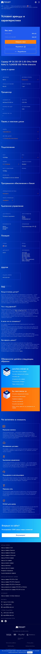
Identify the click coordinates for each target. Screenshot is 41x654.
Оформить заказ (21, 42)
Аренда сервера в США (7, 548)
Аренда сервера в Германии (8, 550)
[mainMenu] (39, 2)
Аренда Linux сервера (6, 560)
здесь (21, 351)
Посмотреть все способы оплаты (20, 631)
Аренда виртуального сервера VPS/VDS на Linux (13, 589)
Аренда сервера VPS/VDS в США (9, 579)
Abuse (30, 649)
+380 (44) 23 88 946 (8, 613)
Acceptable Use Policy (11, 649)
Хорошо (30, 652)
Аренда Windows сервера (7, 558)
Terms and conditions (11, 643)
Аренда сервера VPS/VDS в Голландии (10, 584)
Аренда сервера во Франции (8, 553)
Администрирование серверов (8, 573)
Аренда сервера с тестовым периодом (10, 596)
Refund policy (11, 646)
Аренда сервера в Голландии (8, 555)
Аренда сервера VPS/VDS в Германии (10, 582)
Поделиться (20, 47)
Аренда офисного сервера (7, 568)
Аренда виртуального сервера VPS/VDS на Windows (14, 587)
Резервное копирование (7, 570)
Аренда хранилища (6, 565)
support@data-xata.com (8, 607)
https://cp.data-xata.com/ (21, 310)
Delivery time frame (30, 646)
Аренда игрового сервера (7, 563)
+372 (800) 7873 (7, 604)
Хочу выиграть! (20, 535)
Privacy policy (30, 643)
